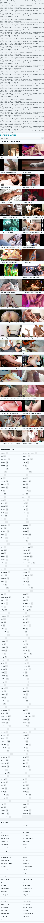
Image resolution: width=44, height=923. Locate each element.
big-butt (4, 506)
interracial (27, 491)
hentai (26, 469)
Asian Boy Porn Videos (6, 863)
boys (3, 547)
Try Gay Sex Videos (5, 847)
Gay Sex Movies (26, 885)
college (4, 575)
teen (25, 763)
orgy (25, 619)
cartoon (4, 563)
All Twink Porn (26, 904)
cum (3, 594)
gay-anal (4, 713)
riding (25, 660)
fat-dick (4, 666)
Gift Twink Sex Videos (6, 857)
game (3, 698)
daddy (4, 610)
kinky (25, 509)
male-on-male (28, 547)
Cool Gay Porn (4, 854)
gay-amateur (5, 710)
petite (25, 629)
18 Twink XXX (26, 835)
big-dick (4, 513)
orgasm (26, 616)
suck (25, 748)
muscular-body (28, 588)
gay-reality (5, 766)
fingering (4, 676)
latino (26, 522)
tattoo (26, 757)
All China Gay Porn (27, 866)
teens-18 (26, 766)
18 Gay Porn (4, 885)
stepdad (26, 726)
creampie (5, 588)
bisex (3, 519)
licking (26, 528)
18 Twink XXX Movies (28, 838)
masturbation (28, 556)
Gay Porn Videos (5, 826)
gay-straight (5, 773)
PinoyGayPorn (4, 920)
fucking (4, 688)
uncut (26, 792)
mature (26, 560)
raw (25, 647)
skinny (26, 691)
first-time (5, 679)
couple (4, 582)
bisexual (4, 522)
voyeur (26, 804)
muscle (26, 578)
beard (3, 500)
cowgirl (4, 585)
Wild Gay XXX (4, 891)
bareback (4, 487)
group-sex (5, 795)
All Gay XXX (25, 894)
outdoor (26, 622)
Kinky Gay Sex (4, 910)
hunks (25, 487)
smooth (26, 707)
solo (25, 710)
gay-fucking (5, 741)
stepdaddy (27, 732)
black (3, 528)
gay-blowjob (5, 719)
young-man (27, 810)
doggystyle (5, 632)
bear (3, 497)
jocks (25, 506)
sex (25, 672)
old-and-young (28, 603)
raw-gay (26, 650)
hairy (3, 807)
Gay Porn (3, 832)
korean (25, 516)
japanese (26, 497)
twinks (26, 788)
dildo (3, 622)
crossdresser (5, 591)
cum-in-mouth (6, 597)
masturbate (27, 553)
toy (25, 779)
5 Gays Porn (26, 863)
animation (4, 469)
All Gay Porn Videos (27, 879)
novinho (26, 597)
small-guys (27, 704)
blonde (4, 534)
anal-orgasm (5, 459)
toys (25, 782)
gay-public (5, 763)
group (3, 792)
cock (3, 569)
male (25, 541)
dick (3, 619)
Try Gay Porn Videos (6, 869)
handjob (4, 810)
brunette (4, 560)
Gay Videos (25, 847)
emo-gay (4, 641)
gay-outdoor (5, 757)
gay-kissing (5, 751)
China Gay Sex (4, 907)
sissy (25, 688)
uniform (26, 801)
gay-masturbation (7, 754)
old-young (27, 610)
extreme (4, 650)
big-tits (4, 516)
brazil (4, 550)
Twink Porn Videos (27, 907)
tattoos (26, 760)
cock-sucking (5, 572)
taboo (25, 754)
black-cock (5, 531)
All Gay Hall (25, 869)
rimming (26, 666)
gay (3, 704)
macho (26, 538)
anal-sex (4, 462)
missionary (27, 569)
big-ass (4, 503)
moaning (26, 572)
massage (26, 550)
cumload (4, 600)
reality (26, 657)
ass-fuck (4, 481)
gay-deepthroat (6, 726)
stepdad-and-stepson (29, 729)
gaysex (4, 788)
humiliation (27, 481)
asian (3, 475)
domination (5, 635)
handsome (5, 813)
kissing (26, 513)
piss (25, 632)
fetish (4, 672)
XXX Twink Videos (5, 835)
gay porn (3, 882)
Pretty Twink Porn (5, 860)
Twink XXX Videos (27, 920)
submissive (27, 745)
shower (26, 685)
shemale (26, 682)
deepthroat (5, 616)
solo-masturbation (29, 716)
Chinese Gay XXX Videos (7, 851)
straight (26, 738)
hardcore (26, 456)
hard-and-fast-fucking (30, 453)
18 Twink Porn (26, 826)
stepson (26, 735)
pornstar (26, 638)
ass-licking (5, 484)
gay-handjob (5, 748)
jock (25, 503)
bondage (4, 541)
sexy (25, 676)
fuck (3, 685)
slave (25, 694)
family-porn (5, 660)
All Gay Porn (26, 873)
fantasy (4, 663)
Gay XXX (25, 851)
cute (3, 607)
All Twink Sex (26, 910)
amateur (4, 453)
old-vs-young (27, 607)
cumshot (4, 603)
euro (3, 644)
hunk (25, 484)
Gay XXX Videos (4, 844)
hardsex (26, 462)
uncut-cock (27, 795)
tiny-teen (26, 776)
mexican (26, 566)
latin (25, 519)
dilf (3, 625)
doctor (4, 629)
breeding (4, 556)
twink (26, 785)
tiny (25, 773)
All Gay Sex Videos (27, 888)
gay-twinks (5, 776)
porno (25, 635)
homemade (27, 472)
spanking (26, 723)
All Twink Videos (5, 879)
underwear (27, 798)
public (25, 644)
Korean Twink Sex (5, 904)
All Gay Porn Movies (27, 876)
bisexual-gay (5, 525)
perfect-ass (27, 625)
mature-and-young (29, 563)
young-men (27, 813)
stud (25, 741)
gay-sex (4, 770)
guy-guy (4, 798)
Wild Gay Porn (4, 898)
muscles (26, 582)
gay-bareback (6, 716)
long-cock (27, 534)
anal (3, 456)
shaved (26, 679)
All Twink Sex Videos (28, 913)
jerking (26, 500)
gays (3, 785)
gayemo (4, 779)
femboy (4, 669)
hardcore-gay (28, 459)
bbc (3, 491)
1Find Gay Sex (26, 841)
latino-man (27, 525)
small (25, 701)
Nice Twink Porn (5, 916)
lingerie (26, 531)
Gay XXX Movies (26, 898)
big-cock (4, 509)
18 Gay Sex (3, 866)
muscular (26, 585)
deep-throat (5, 613)
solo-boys (26, 713)
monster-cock (28, 575)
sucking (26, 751)
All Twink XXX (26, 916)
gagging (4, 694)
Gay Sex (24, 844)
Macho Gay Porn (5, 913)
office (25, 600)
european (4, 647)
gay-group (5, 745)
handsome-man (6, 817)
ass (3, 478)
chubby (4, 566)
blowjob (4, 538)
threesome (27, 770)
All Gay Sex (25, 882)
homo (25, 475)
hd (25, 466)
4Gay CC (25, 857)
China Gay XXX (4, 876)
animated (4, 466)
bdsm (3, 494)
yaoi (25, 807)
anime (4, 472)
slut (25, 698)
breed (3, 553)
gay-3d (4, 707)
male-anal (27, 544)
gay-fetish (5, 735)
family (4, 657)
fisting (4, 682)
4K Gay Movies (26, 860)
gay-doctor (5, 729)
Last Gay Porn (4, 841)
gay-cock (4, 723)
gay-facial (4, 732)
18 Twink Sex (26, 832)
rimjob (26, 663)
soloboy (26, 719)
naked (25, 594)
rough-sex (27, 669)
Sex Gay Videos (4, 829)
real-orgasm (27, 654)
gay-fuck (4, 738)
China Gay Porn (4, 901)
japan (25, 494)
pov (25, 641)
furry (3, 691)
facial (3, 654)
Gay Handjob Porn (5, 894)
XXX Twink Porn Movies (6, 873)
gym (3, 804)
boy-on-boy (5, 544)
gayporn (4, 782)
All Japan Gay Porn (27, 901)
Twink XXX (25, 854)
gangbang (5, 701)
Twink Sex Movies (5, 838)
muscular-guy (28, 591)
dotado (4, 638)
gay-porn (4, 760)
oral (25, 613)
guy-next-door (6, 801)
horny (25, 478)
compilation (5, 578)
